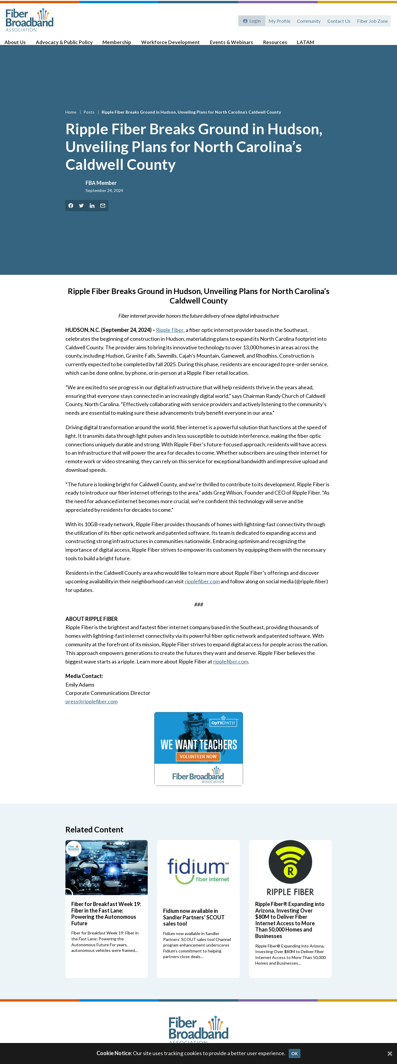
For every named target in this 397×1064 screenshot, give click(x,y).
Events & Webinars (229, 45)
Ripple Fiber (170, 339)
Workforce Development (171, 45)
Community (307, 20)
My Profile (278, 20)
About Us (20, 45)
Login (254, 20)
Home (71, 121)
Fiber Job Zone (372, 20)
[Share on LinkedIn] (92, 215)
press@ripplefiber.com (91, 710)
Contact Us (338, 20)
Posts (89, 121)
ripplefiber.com (202, 590)
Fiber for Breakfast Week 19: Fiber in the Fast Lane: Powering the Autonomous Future (106, 922)
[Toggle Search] (384, 45)
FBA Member (101, 192)
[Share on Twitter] (81, 215)
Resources (271, 45)
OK (294, 1053)
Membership (119, 45)
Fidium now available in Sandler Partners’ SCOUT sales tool (194, 926)
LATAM (300, 45)
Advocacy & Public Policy (68, 45)
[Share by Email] (102, 215)
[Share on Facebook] (70, 215)
